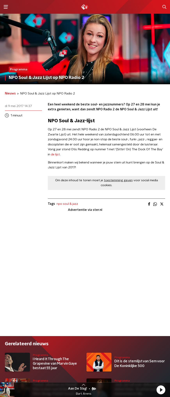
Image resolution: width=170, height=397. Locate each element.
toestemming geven (118, 180)
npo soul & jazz (67, 203)
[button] (161, 389)
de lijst (55, 154)
